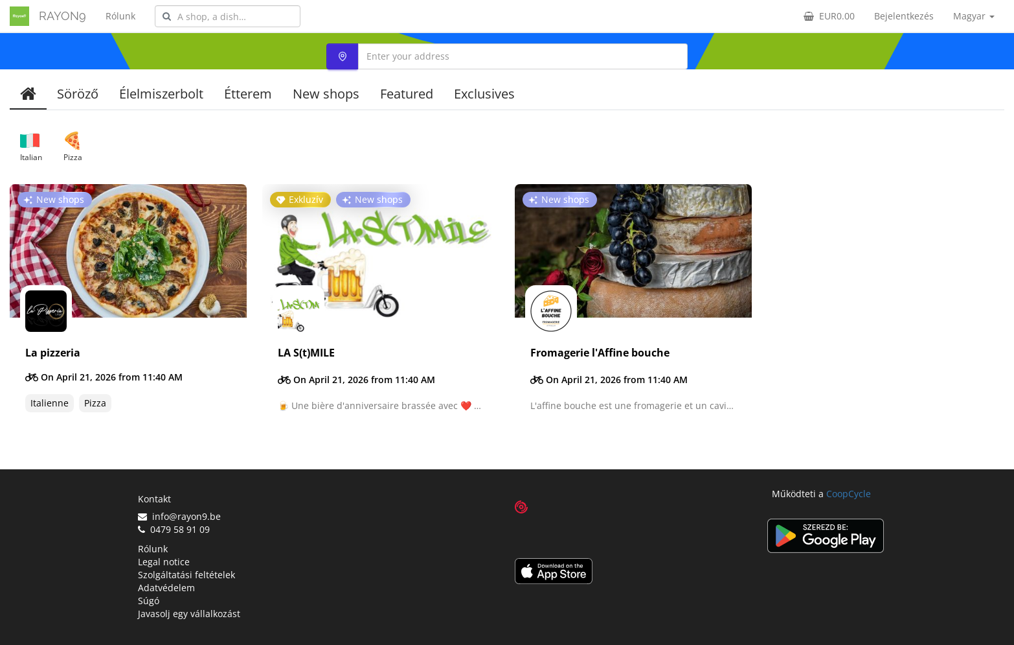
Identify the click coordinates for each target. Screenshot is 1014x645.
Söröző (77, 93)
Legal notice (164, 562)
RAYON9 (62, 16)
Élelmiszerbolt (161, 93)
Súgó (148, 600)
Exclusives (484, 93)
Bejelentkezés (904, 16)
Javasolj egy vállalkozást (189, 613)
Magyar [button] (974, 16)
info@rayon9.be (179, 516)
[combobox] (227, 16)
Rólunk (120, 16)
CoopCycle (848, 493)
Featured (406, 93)
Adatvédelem (166, 587)
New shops (326, 93)
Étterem (248, 93)
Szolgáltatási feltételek (186, 575)
